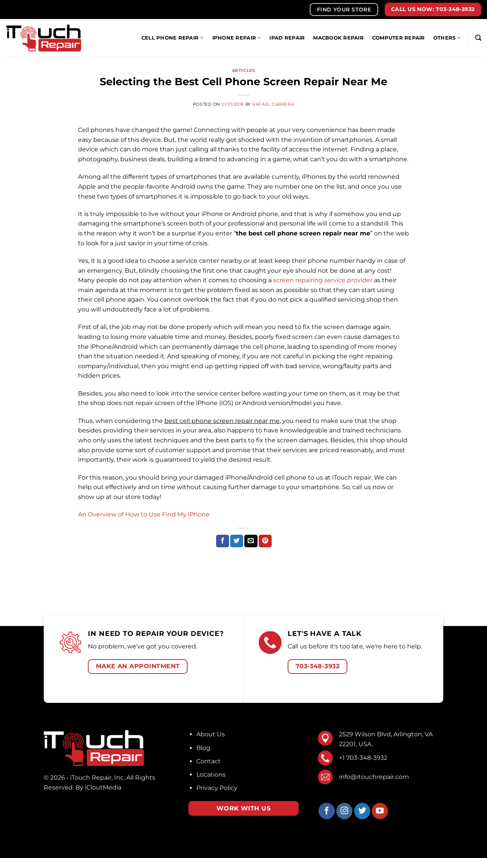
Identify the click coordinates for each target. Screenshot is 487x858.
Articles (243, 70)
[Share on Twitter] (236, 541)
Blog (203, 748)
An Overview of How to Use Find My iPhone (144, 514)
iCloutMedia (103, 787)
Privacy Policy (216, 787)
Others (447, 37)
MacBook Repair (338, 38)
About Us (210, 734)
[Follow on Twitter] (362, 811)
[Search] (478, 37)
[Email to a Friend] (250, 541)
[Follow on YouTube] (380, 811)
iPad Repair (287, 38)
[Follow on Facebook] (326, 811)
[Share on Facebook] (222, 541)
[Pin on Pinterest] (265, 541)
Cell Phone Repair (173, 37)
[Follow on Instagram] (344, 811)
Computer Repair (398, 38)
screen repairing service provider (322, 280)
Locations (211, 774)
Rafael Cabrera (273, 104)
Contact (208, 761)
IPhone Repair (236, 37)
